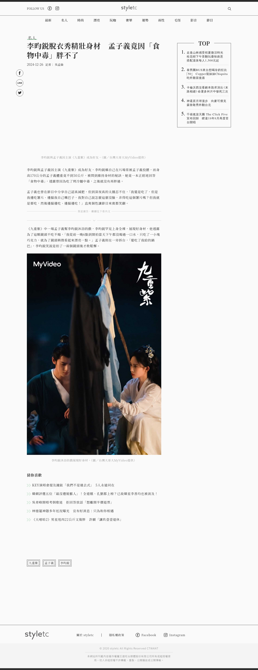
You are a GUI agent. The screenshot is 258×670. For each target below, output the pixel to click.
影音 (193, 20)
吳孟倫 (59, 65)
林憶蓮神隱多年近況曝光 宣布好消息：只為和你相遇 (73, 510)
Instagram (174, 635)
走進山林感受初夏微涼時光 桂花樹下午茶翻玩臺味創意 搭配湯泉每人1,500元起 (206, 56)
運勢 (145, 20)
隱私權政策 (116, 635)
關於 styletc (85, 635)
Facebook (146, 635)
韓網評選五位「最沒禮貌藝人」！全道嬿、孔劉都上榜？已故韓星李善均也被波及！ (95, 493)
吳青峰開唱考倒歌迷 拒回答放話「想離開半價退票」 (73, 502)
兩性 (161, 20)
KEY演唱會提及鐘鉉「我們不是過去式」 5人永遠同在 (73, 485)
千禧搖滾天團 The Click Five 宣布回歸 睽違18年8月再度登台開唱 (208, 118)
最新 (48, 20)
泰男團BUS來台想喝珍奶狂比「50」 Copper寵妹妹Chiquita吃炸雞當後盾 (207, 73)
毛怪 (177, 20)
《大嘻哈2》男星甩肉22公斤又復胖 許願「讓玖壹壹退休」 (77, 519)
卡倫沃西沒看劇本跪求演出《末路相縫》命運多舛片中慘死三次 (207, 89)
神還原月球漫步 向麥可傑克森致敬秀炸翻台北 (206, 102)
